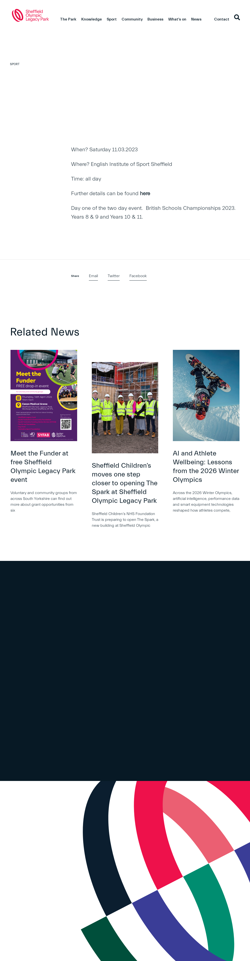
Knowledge (91, 19)
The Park (68, 19)
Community (132, 19)
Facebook (138, 276)
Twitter (114, 276)
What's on (177, 19)
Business (155, 19)
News (196, 19)
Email (93, 276)
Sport (112, 19)
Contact (221, 19)
